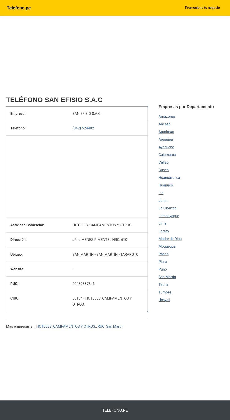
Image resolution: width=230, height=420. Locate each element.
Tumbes (165, 292)
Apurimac (166, 132)
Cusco (164, 170)
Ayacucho (166, 147)
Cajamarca (167, 155)
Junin (163, 200)
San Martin (114, 326)
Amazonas (167, 116)
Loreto (164, 231)
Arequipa (166, 139)
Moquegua (167, 246)
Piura (163, 262)
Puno (163, 269)
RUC (101, 326)
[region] (77, 58)
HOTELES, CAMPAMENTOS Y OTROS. (66, 326)
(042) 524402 (83, 128)
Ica (161, 193)
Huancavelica (169, 178)
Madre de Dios (170, 239)
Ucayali (164, 300)
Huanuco (166, 185)
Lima (162, 223)
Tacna (163, 284)
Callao (164, 162)
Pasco (163, 254)
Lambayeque (169, 216)
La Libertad (168, 208)
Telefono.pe (19, 8)
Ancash (164, 124)
